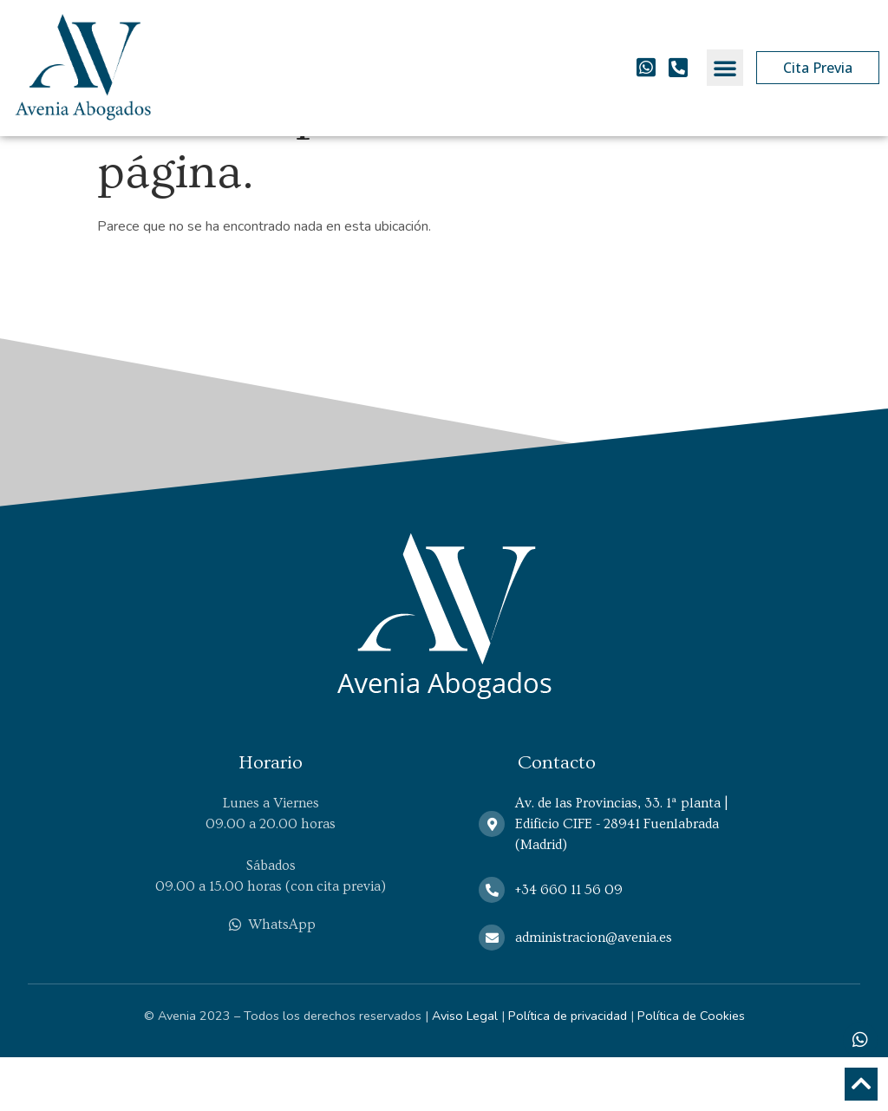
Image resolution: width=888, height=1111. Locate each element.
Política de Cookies (691, 1069)
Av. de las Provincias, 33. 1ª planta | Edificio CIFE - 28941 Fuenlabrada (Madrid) (621, 877)
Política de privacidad (567, 1069)
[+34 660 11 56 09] (492, 944)
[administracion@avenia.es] (492, 991)
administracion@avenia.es (593, 991)
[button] (725, 67)
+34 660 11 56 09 (569, 943)
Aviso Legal (465, 1069)
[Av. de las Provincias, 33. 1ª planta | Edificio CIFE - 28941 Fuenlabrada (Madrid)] (492, 878)
